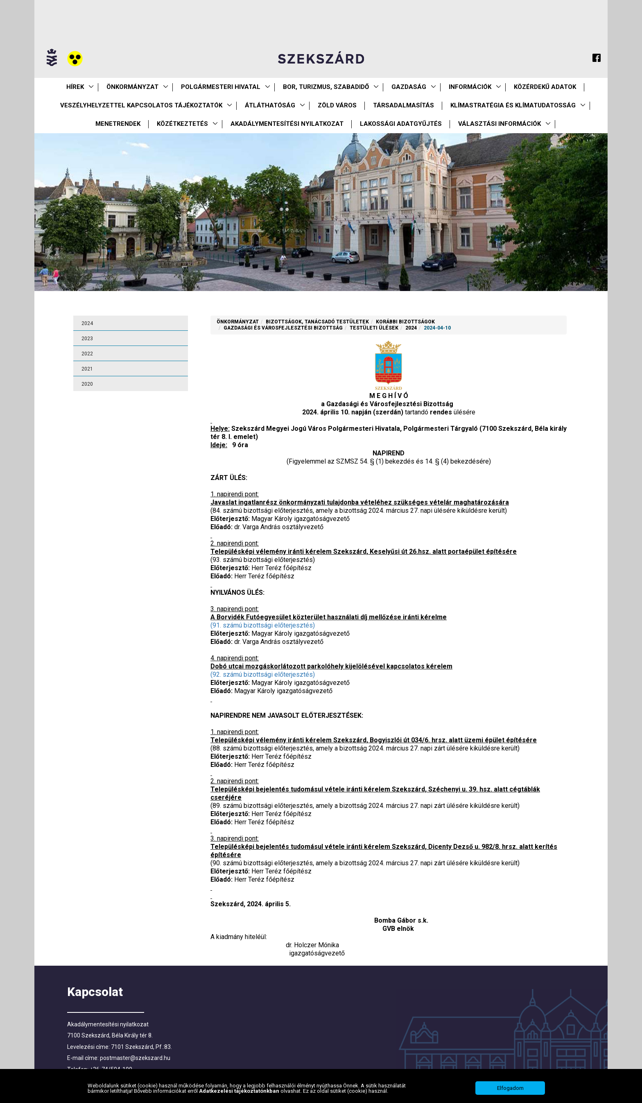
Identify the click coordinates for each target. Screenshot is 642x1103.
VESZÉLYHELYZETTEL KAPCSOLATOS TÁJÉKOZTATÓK (141, 105)
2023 (87, 338)
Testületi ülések (374, 328)
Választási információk (499, 123)
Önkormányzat (132, 87)
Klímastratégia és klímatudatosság (513, 105)
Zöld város (337, 105)
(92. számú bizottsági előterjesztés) (262, 674)
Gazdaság (408, 87)
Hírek (75, 87)
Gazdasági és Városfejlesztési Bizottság (283, 328)
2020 (87, 384)
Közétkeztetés (182, 123)
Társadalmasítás (403, 105)
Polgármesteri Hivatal (220, 87)
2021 (87, 369)
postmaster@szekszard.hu (135, 1058)
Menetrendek (117, 123)
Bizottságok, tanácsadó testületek (317, 322)
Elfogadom (510, 1092)
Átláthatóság (270, 105)
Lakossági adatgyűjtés (401, 123)
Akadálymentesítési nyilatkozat (287, 123)
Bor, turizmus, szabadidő (326, 87)
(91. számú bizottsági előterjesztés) (262, 625)
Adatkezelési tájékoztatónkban (239, 1095)
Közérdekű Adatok (545, 87)
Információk (470, 87)
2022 (87, 354)
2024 (87, 323)
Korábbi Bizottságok (405, 322)
